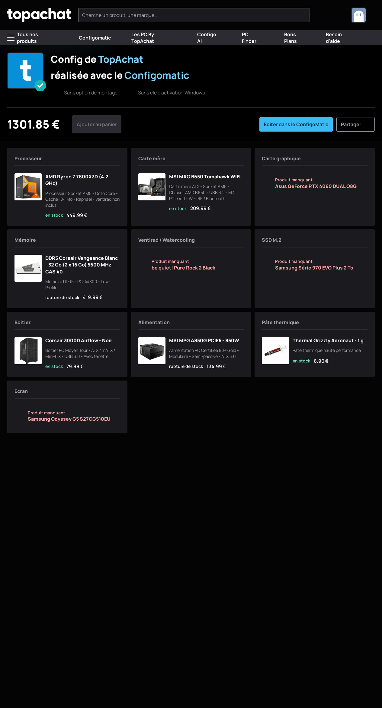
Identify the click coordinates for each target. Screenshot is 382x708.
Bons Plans (285, 37)
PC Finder (244, 37)
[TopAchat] (39, 15)
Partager (355, 124)
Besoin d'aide (329, 37)
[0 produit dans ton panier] (336, 15)
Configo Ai (202, 37)
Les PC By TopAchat (138, 37)
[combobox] (363, 15)
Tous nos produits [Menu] (22, 37)
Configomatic (90, 37)
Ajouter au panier (97, 124)
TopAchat (120, 59)
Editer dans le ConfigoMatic (296, 124)
